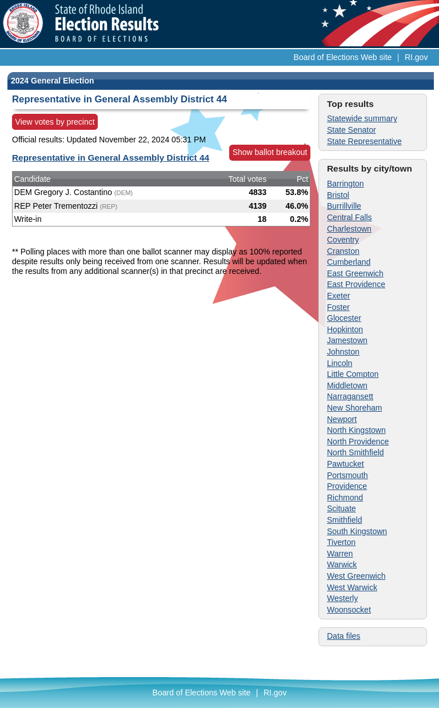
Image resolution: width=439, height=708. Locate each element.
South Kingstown (357, 531)
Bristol (338, 195)
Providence (347, 486)
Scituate (341, 508)
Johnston (343, 351)
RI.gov (416, 57)
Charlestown (349, 228)
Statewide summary (362, 118)
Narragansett (350, 396)
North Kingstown (356, 430)
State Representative (364, 141)
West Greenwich (356, 575)
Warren (340, 553)
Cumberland (348, 262)
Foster (338, 307)
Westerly (342, 598)
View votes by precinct (55, 121)
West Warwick (352, 587)
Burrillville (344, 205)
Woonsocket (349, 609)
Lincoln (339, 363)
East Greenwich (355, 273)
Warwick (342, 564)
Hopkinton (345, 329)
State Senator (351, 129)
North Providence (358, 441)
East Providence (356, 284)
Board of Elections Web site (343, 57)
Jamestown (347, 340)
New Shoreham (354, 407)
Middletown (347, 385)
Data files (343, 636)
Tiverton (341, 542)
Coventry (343, 239)
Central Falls (349, 217)
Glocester (344, 318)
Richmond (345, 497)
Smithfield (344, 519)
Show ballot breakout (270, 152)
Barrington (345, 183)
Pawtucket (345, 463)
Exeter (338, 295)
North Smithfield (355, 452)
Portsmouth (347, 475)
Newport (342, 419)
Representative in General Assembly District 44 (110, 157)
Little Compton (352, 374)
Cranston (343, 251)
